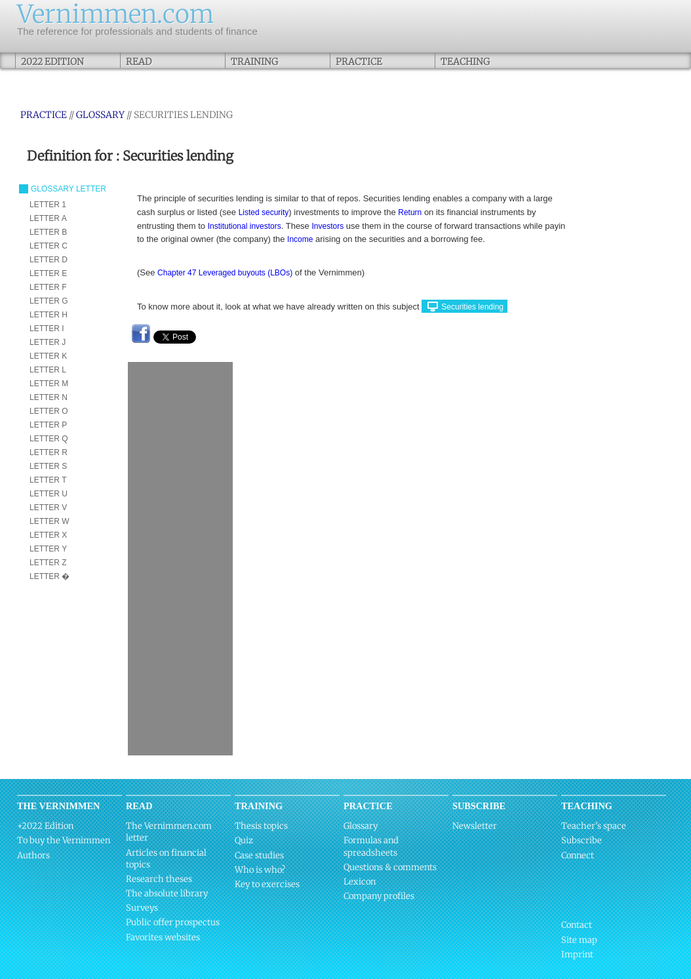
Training (254, 62)
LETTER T (48, 480)
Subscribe (581, 840)
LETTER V (48, 507)
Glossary (100, 115)
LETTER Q (49, 438)
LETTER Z (48, 562)
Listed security (264, 212)
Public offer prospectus (173, 922)
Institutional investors (244, 226)
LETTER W (49, 521)
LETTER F (48, 287)
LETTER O (49, 411)
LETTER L (48, 369)
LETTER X (48, 535)
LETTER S (48, 466)
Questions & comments (390, 867)
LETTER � (49, 576)
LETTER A (48, 218)
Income (300, 239)
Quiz (244, 840)
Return (410, 212)
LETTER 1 (48, 204)
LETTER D (49, 259)
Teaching (465, 62)
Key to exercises (267, 884)
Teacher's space (593, 825)
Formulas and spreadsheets (371, 846)
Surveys (142, 907)
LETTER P (48, 425)
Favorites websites (163, 937)
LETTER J (48, 342)
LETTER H (49, 314)
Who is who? (260, 869)
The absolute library (167, 893)
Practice (359, 62)
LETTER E (48, 273)
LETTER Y (48, 548)
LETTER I (47, 328)
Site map (579, 940)
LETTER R (49, 452)
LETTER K (48, 356)
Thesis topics (261, 825)
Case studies (259, 855)
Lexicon (360, 881)
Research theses (159, 879)
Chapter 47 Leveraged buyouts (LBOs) (224, 272)
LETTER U (49, 493)
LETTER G (49, 301)
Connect (577, 855)
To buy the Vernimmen (63, 840)
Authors (33, 855)
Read (138, 62)
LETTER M (49, 383)
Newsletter (474, 825)
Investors (327, 226)
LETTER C (49, 245)
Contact (576, 924)
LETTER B (48, 232)
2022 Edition (52, 62)
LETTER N (49, 397)
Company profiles (379, 896)
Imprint (577, 954)
